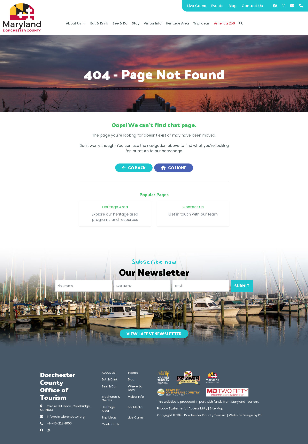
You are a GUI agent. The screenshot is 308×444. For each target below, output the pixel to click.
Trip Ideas (201, 23)
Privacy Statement (171, 408)
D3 (260, 415)
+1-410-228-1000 (59, 423)
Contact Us (252, 5)
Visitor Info (153, 23)
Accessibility (197, 408)
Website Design (241, 415)
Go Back (134, 167)
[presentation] (154, 310)
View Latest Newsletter (154, 333)
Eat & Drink (99, 23)
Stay (135, 23)
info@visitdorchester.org (66, 416)
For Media (135, 407)
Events (217, 5)
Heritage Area (177, 23)
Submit (241, 285)
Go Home (173, 167)
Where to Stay (135, 388)
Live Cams (196, 5)
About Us (73, 23)
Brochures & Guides (111, 398)
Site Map (216, 408)
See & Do (120, 23)
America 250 (224, 23)
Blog (233, 5)
